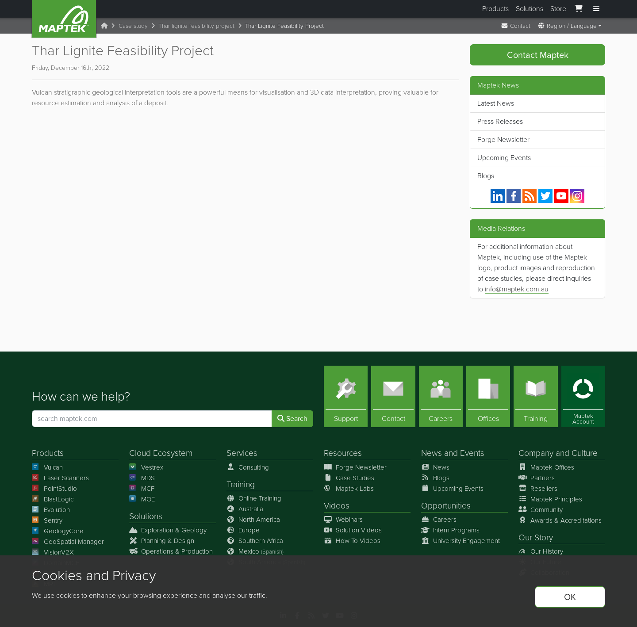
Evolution (51, 510)
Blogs (485, 176)
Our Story (535, 537)
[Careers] (441, 397)
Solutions (529, 9)
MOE (142, 499)
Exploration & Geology (168, 530)
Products (495, 9)
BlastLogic (52, 499)
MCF (141, 488)
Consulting (247, 467)
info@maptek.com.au (517, 289)
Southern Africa (254, 541)
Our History (540, 551)
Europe (243, 530)
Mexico (255, 551)
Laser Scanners (60, 478)
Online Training (253, 498)
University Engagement (460, 541)
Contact (515, 25)
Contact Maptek (537, 54)
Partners (536, 478)
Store (558, 9)
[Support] (346, 397)
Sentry (47, 520)
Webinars (343, 519)
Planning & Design (161, 541)
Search (292, 419)
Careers (439, 519)
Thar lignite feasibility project (196, 25)
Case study (133, 25)
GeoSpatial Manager (68, 542)
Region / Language (567, 25)
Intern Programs (450, 530)
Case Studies (349, 478)
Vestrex (146, 467)
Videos (336, 505)
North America (253, 519)
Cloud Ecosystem (160, 453)
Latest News (495, 103)
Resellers (537, 488)
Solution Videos (353, 530)
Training (240, 484)
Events (472, 453)
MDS (142, 478)
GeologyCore (58, 531)
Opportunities (446, 505)
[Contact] (393, 397)
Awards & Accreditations (560, 520)
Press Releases (500, 121)
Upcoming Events (504, 158)
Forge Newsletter (503, 139)
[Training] (535, 397)
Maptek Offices (546, 467)
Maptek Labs (349, 488)
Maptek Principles (550, 499)
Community (540, 510)
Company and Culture (558, 453)
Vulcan (47, 467)
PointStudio (54, 488)
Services (241, 453)
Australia (244, 509)
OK (570, 597)
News (431, 453)
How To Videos (352, 541)
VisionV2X (53, 552)
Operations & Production (171, 551)
